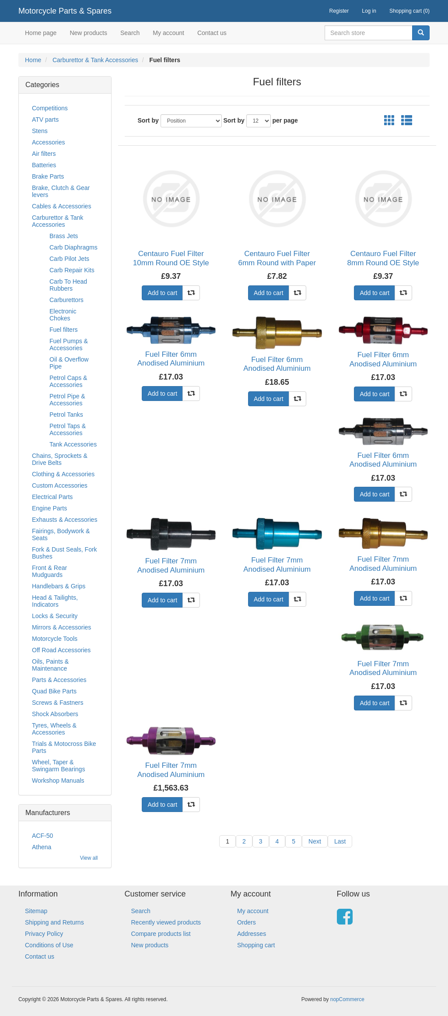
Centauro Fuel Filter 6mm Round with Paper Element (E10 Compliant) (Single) (277, 267)
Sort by (148, 120)
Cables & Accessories (61, 206)
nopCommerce (347, 999)
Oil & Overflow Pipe (68, 363)
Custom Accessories (60, 485)
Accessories (48, 142)
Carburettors (66, 299)
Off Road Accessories (61, 650)
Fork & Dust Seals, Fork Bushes (64, 553)
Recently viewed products (166, 922)
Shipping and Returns (54, 922)
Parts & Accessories (59, 679)
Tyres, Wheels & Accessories (54, 729)
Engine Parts (49, 508)
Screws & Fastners (57, 702)
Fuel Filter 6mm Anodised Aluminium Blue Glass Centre (171, 363)
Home (33, 59)
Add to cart (162, 292)
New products (88, 32)
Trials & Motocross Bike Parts (64, 747)
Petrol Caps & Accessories (68, 381)
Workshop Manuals (58, 780)
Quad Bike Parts (54, 691)
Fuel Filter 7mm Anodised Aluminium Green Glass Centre (383, 673)
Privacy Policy (44, 933)
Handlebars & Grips (58, 586)
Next (314, 841)
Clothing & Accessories (63, 474)
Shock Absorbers (55, 713)
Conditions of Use (49, 945)
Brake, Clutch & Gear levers (61, 191)
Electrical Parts (52, 496)
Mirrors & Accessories (61, 627)
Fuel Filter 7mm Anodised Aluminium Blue (277, 569)
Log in (369, 11)
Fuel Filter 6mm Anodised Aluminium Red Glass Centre (383, 364)
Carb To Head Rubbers (68, 285)
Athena (41, 847)
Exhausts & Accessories (64, 519)
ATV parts (45, 119)
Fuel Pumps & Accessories (68, 344)
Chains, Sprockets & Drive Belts (60, 459)
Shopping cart (256, 945)
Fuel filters (63, 329)
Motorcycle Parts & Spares (65, 11)
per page (285, 120)
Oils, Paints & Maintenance (50, 665)
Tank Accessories (73, 444)
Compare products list (161, 933)
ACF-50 (42, 835)
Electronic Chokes (62, 315)
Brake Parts (48, 176)
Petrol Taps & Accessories (67, 429)
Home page (40, 32)
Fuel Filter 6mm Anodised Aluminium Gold (277, 368)
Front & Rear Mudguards (49, 571)
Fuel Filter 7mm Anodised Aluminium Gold (383, 568)
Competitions (50, 108)
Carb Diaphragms (73, 247)
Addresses (251, 933)
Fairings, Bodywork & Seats (61, 534)
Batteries (44, 165)
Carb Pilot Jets (69, 258)
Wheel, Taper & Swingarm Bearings (58, 766)
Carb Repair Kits (71, 270)
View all (89, 858)
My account (168, 32)
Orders (246, 922)
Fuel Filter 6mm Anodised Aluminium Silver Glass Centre (383, 464)
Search (130, 32)
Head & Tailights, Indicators (55, 601)
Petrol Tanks (66, 414)
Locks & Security (54, 615)
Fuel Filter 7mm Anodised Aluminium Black (171, 570)
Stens (40, 130)
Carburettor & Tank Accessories (95, 59)
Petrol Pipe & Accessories (67, 400)
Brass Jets (63, 235)
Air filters (44, 153)
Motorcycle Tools (54, 638)
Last (340, 841)
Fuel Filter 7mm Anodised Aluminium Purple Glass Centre (171, 774)
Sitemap (36, 910)
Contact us (212, 32)
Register (339, 11)
